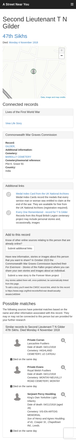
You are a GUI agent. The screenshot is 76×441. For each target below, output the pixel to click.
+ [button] (62, 50)
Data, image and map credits (53, 97)
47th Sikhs (15, 36)
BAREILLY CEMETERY (18, 156)
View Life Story (13, 123)
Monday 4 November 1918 (23, 42)
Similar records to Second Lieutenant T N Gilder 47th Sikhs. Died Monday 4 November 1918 (35, 328)
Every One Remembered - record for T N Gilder (42, 212)
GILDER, (10, 146)
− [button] (62, 56)
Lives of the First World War (22, 112)
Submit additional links (20, 248)
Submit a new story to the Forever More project (33, 275)
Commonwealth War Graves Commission (31, 134)
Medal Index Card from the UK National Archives (42, 193)
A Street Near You (16, 4)
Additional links (14, 185)
